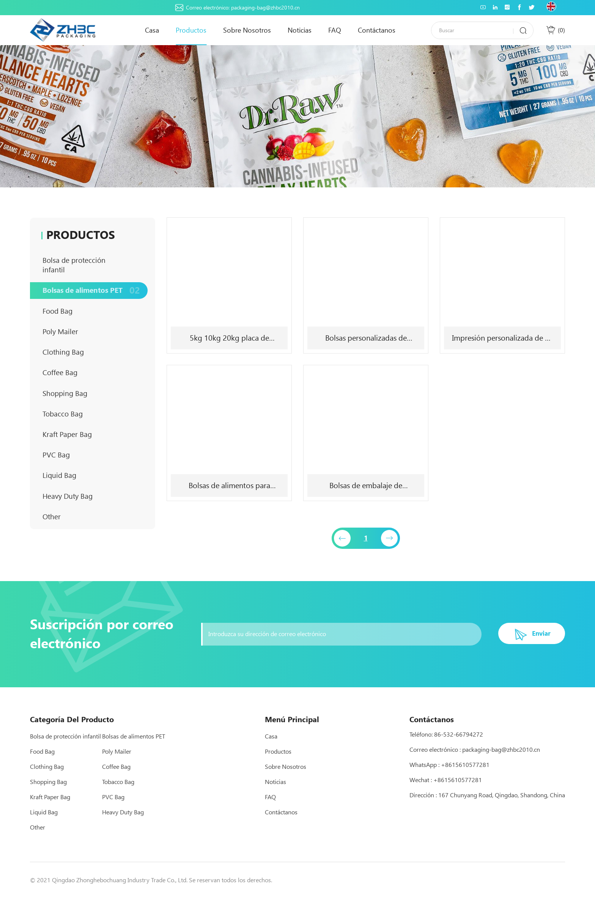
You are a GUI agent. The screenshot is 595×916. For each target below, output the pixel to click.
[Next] (390, 539)
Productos (191, 30)
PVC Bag (92, 486)
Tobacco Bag (92, 440)
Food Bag (92, 327)
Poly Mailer (92, 349)
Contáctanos (376, 30)
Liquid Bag (92, 509)
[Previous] (342, 539)
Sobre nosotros (247, 30)
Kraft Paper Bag (92, 463)
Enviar (536, 651)
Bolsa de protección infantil (92, 267)
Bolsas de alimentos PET (92, 300)
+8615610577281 (465, 782)
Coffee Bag (92, 395)
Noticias (300, 30)
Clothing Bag (92, 372)
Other (92, 554)
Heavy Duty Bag (92, 531)
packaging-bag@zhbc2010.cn (265, 8)
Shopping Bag (92, 418)
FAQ (334, 30)
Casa (152, 30)
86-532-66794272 (458, 752)
